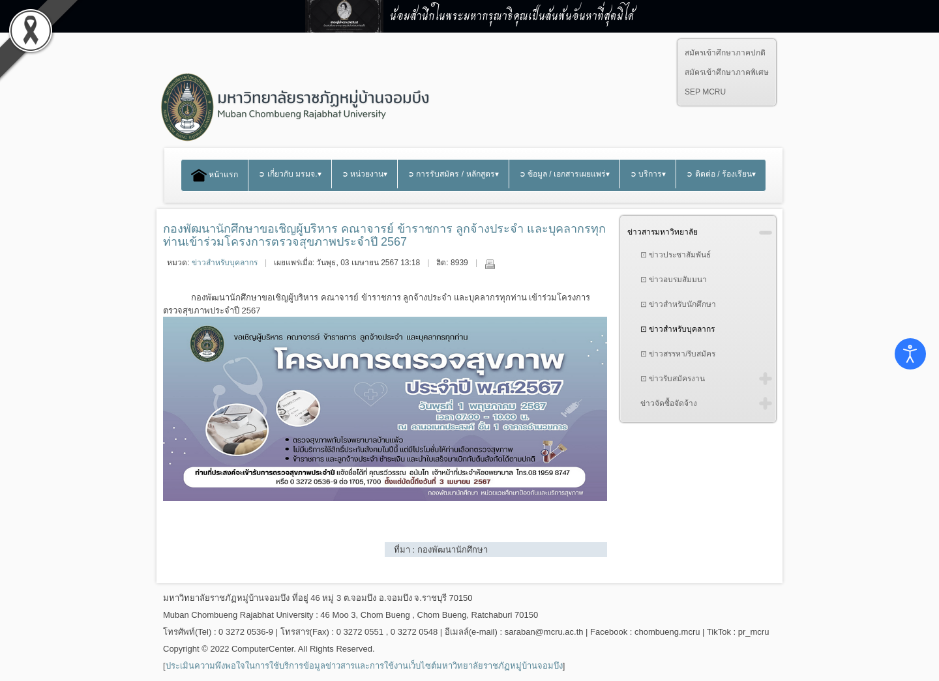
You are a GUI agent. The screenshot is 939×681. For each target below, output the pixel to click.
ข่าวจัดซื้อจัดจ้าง (668, 403)
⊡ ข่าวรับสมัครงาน (672, 378)
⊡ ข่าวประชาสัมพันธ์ (675, 254)
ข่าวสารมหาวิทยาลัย (662, 232)
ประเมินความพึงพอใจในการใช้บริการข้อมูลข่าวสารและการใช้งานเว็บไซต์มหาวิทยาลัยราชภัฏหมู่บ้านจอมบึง (364, 666)
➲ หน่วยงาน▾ (364, 174)
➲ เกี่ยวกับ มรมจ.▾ (289, 174)
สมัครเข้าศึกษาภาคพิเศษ (727, 72)
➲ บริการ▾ (648, 174)
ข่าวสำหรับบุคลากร (225, 262)
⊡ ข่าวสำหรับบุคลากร (677, 329)
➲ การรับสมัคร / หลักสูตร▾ (453, 174)
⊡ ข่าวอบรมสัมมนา (673, 279)
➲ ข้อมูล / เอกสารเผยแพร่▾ (564, 174)
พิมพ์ (489, 264)
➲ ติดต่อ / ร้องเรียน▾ (721, 174)
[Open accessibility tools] (910, 353)
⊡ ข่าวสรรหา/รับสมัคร (678, 353)
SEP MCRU (705, 91)
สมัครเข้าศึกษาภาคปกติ (725, 52)
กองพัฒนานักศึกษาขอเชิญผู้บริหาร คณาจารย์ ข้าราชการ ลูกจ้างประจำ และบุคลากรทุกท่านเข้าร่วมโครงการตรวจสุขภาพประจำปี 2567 (384, 235)
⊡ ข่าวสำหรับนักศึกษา (678, 304)
